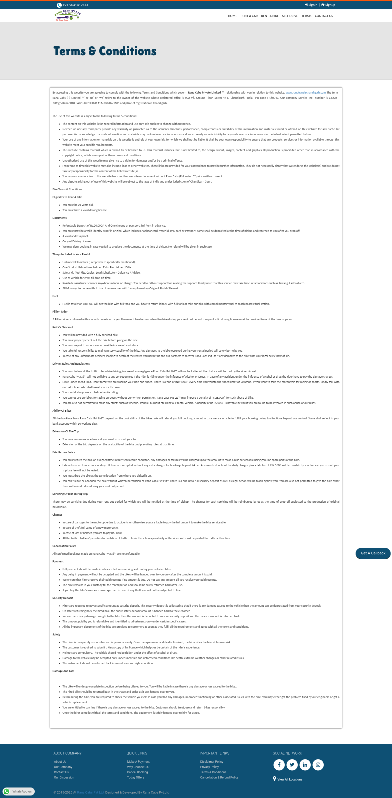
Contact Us (324, 16)
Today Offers (135, 777)
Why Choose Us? (138, 767)
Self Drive (290, 16)
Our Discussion (64, 777)
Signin (313, 5)
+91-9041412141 (75, 5)
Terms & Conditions (213, 772)
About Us (60, 761)
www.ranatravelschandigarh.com (306, 92)
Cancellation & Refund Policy (219, 777)
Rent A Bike (270, 16)
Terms (307, 16)
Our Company (63, 767)
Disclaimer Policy (211, 761)
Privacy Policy (209, 767)
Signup (330, 5)
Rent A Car (249, 16)
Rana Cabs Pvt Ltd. (90, 792)
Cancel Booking (137, 772)
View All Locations (287, 779)
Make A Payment (138, 761)
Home (233, 16)
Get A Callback (372, 553)
